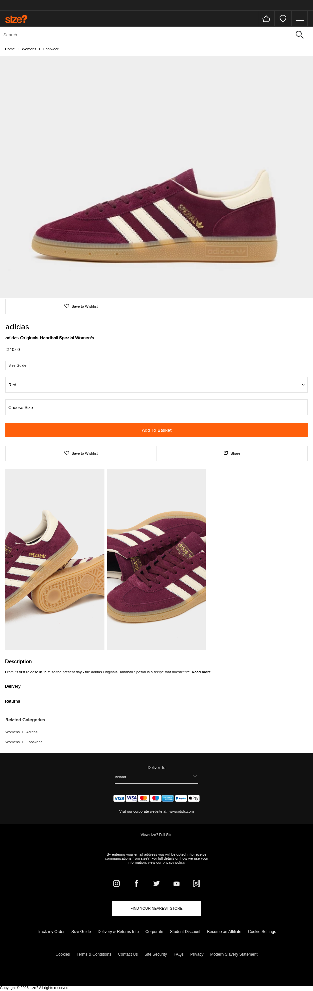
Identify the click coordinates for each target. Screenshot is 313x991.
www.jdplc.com (181, 811)
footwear (34, 742)
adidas (32, 732)
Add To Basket (157, 430)
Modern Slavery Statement (234, 954)
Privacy (196, 954)
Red (12, 384)
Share (232, 453)
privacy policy (173, 862)
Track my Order (51, 931)
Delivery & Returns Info (117, 931)
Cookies (62, 954)
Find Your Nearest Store (156, 908)
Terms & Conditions (94, 954)
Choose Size (20, 407)
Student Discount (185, 931)
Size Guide (17, 365)
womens (12, 732)
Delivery (13, 686)
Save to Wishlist (83, 306)
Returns (12, 701)
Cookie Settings (262, 931)
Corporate (154, 931)
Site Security (155, 954)
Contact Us (128, 954)
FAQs (179, 954)
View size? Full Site (156, 835)
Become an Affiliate (224, 931)
